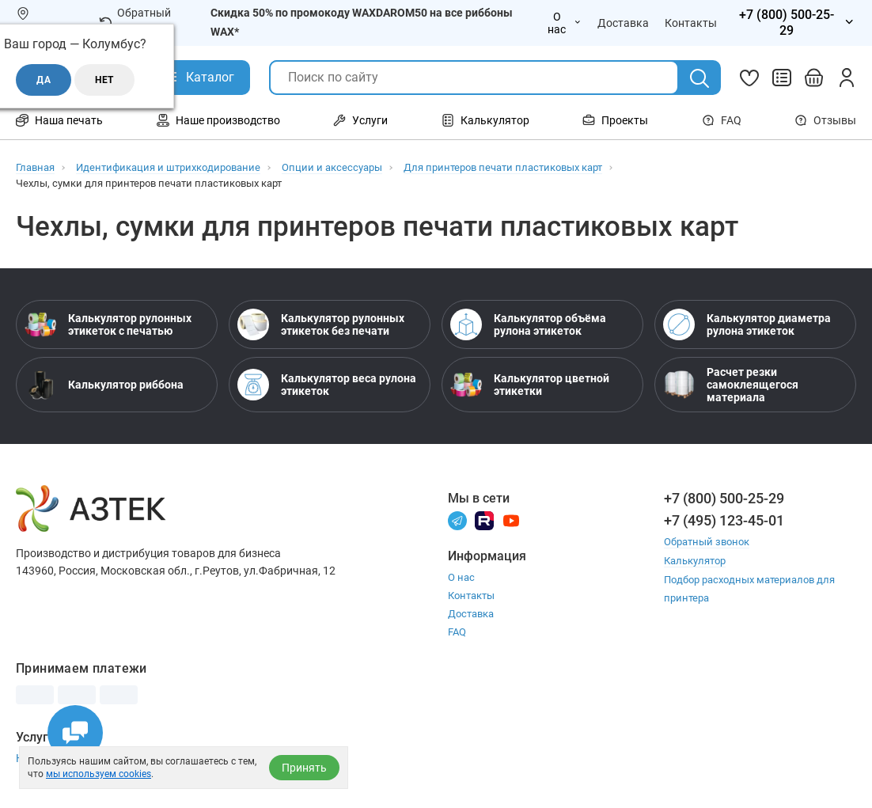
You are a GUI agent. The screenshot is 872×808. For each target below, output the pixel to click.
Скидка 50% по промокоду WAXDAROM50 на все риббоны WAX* (361, 22)
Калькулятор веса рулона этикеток (326, 384)
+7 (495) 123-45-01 (724, 520)
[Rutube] (484, 519)
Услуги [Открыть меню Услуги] (360, 120)
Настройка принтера (69, 758)
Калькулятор (695, 560)
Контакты (471, 595)
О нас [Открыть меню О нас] (564, 23)
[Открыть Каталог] (198, 77)
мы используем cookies (98, 774)
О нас (461, 577)
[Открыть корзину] (814, 77)
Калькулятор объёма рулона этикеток (528, 324)
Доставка (471, 614)
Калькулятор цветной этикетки (529, 384)
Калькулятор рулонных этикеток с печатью (108, 324)
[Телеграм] (457, 519)
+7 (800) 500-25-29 (724, 498)
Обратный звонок (135, 22)
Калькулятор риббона (104, 384)
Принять (304, 767)
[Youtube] (511, 519)
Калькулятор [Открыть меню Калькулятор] (485, 120)
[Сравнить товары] (781, 77)
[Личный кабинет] (846, 77)
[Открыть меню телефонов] (794, 23)
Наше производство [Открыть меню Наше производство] (218, 120)
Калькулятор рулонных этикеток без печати (320, 324)
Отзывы (825, 120)
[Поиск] (699, 78)
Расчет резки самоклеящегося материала (730, 385)
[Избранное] (749, 77)
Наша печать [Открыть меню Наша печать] (59, 120)
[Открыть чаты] (75, 733)
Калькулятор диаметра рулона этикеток (747, 324)
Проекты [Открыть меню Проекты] (615, 120)
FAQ (721, 120)
